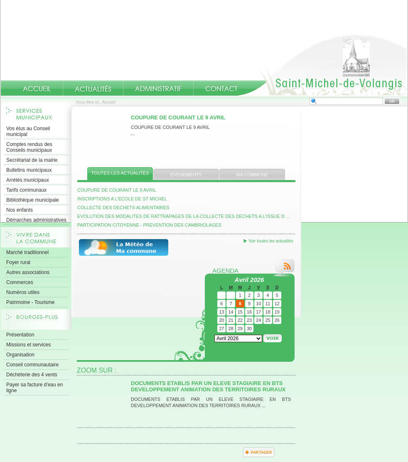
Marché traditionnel (27, 252)
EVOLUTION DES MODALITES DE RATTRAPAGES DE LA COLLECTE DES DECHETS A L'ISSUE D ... (183, 216)
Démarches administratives (36, 220)
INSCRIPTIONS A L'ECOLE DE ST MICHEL (122, 198)
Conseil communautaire (32, 365)
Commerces (19, 282)
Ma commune (252, 174)
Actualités (93, 88)
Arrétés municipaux (27, 180)
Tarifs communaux (26, 190)
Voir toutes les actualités (270, 241)
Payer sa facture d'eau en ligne (34, 387)
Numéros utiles (22, 292)
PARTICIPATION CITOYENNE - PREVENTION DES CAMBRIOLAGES (149, 224)
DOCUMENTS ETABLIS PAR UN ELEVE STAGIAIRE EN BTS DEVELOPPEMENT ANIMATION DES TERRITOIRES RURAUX (208, 386)
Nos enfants (19, 210)
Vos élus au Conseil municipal (28, 131)
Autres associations (27, 272)
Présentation (20, 335)
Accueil (322, 65)
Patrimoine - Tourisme (30, 302)
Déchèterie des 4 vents (31, 375)
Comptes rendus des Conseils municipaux (29, 147)
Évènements (186, 174)
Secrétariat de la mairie (31, 160)
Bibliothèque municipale (32, 200)
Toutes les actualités (120, 172)
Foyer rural (18, 262)
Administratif (158, 88)
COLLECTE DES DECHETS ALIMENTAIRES (123, 207)
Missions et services (28, 345)
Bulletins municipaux (29, 170)
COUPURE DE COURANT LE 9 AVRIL (178, 117)
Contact (221, 88)
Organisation (20, 355)
